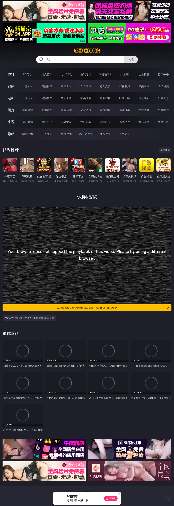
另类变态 (163, 98)
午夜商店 (46, 134)
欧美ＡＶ (66, 86)
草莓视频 (66, 134)
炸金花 (124, 74)
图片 (11, 110)
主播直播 (143, 86)
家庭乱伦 (46, 122)
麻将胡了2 (105, 74)
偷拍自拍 (46, 98)
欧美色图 (66, 110)
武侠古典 (85, 122)
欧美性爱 (85, 98)
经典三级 (124, 98)
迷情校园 (105, 122)
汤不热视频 (86, 134)
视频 (11, 86)
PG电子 (27, 74)
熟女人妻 (105, 86)
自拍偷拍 (46, 86)
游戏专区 (85, 74)
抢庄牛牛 (163, 74)
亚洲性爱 (27, 98)
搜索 (131, 59)
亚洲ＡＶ (27, 86)
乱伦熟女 (143, 98)
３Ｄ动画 (85, 86)
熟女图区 (143, 110)
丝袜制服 (124, 86)
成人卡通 (66, 98)
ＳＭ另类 (163, 86)
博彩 (11, 74)
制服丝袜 (105, 98)
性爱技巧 (163, 122)
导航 (11, 133)
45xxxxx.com (86, 51)
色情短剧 (124, 134)
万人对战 (66, 74)
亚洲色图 (46, 110)
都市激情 (27, 122)
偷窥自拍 (27, 110)
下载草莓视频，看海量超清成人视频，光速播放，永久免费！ (112, 308)
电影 (11, 98)
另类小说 (124, 122)
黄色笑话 (143, 122)
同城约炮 (27, 134)
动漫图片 (85, 110)
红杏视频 (105, 134)
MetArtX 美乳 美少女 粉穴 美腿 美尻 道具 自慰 (29, 318)
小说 (11, 122)
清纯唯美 (124, 110)
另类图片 (163, 110)
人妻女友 (66, 122)
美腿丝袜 (105, 110)
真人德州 (46, 74)
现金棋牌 (143, 74)
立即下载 (111, 498)
